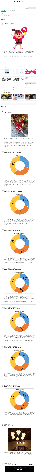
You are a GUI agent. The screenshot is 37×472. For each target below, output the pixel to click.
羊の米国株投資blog (6, 463)
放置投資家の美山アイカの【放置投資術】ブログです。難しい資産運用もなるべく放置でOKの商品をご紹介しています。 (18, 83)
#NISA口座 (19, 145)
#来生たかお (6, 146)
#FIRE (7, 184)
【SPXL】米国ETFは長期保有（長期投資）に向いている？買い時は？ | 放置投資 (18, 79)
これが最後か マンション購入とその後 (9, 23)
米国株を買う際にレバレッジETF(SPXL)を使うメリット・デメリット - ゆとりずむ (7, 67)
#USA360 (5, 185)
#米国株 (5, 145)
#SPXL (8, 145)
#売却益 (27, 145)
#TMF (32, 184)
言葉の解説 (3, 10)
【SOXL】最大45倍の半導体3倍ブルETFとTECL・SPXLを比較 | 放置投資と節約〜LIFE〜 (6, 79)
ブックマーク (4, 77)
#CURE (26, 184)
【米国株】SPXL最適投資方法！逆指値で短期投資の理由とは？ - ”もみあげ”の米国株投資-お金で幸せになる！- (6, 91)
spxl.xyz (26, 66)
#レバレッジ (16, 145)
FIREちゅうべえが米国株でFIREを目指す (9, 268)
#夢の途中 (30, 145)
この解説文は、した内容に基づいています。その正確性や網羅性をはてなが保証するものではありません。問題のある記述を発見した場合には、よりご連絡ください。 (5, 15)
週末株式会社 (6, 424)
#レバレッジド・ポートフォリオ (17, 184)
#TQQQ (29, 184)
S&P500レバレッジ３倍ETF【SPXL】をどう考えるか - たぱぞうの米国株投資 (18, 67)
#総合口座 (23, 145)
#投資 (5, 184)
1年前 (16, 268)
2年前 (16, 307)
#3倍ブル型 (11, 145)
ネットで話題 (9, 10)
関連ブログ (14, 10)
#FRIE (7, 262)
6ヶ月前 (16, 23)
